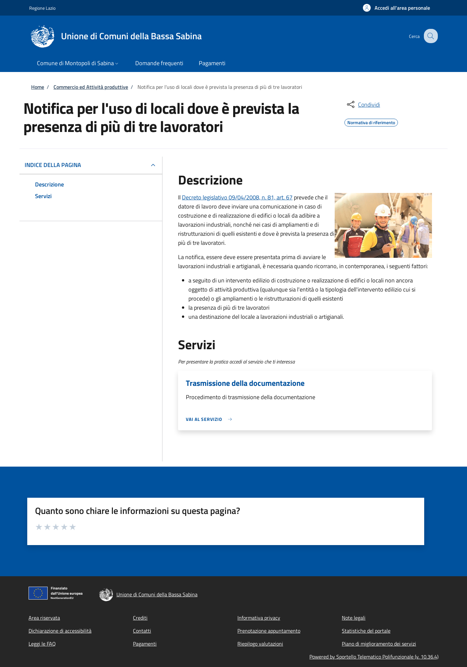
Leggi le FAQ (42, 644)
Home (37, 87)
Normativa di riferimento (371, 121)
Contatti (142, 631)
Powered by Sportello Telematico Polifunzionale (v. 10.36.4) (373, 657)
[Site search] (430, 36)
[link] (210, 419)
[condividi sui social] (362, 104)
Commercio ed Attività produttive (91, 87)
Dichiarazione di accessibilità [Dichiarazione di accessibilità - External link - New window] (60, 631)
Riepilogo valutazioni (260, 644)
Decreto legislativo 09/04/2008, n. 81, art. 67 (237, 197)
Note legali (353, 618)
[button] (396, 8)
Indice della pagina (53, 165)
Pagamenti (145, 644)
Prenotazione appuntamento (268, 631)
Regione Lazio (42, 8)
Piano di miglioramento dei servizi (379, 644)
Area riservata (44, 618)
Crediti (140, 618)
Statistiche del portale (366, 631)
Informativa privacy (258, 618)
